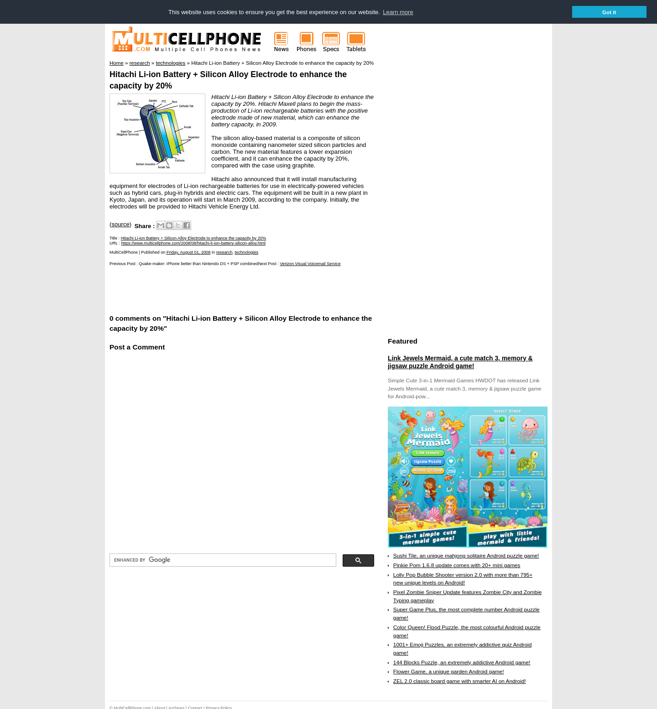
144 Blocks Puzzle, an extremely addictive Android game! (461, 662)
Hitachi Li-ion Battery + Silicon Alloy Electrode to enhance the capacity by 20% (193, 237)
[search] (222, 560)
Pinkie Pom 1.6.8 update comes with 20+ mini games (456, 565)
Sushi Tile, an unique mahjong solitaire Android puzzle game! (466, 555)
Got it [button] (609, 12)
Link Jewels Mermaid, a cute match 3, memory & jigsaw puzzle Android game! (460, 362)
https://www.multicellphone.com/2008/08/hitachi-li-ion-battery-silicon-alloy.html (193, 242)
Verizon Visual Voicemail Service (310, 263)
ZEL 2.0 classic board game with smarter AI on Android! (459, 681)
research (224, 252)
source (120, 223)
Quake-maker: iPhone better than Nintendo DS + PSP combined (198, 263)
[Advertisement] (216, 288)
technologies (247, 252)
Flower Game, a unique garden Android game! (448, 671)
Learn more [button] (398, 12)
